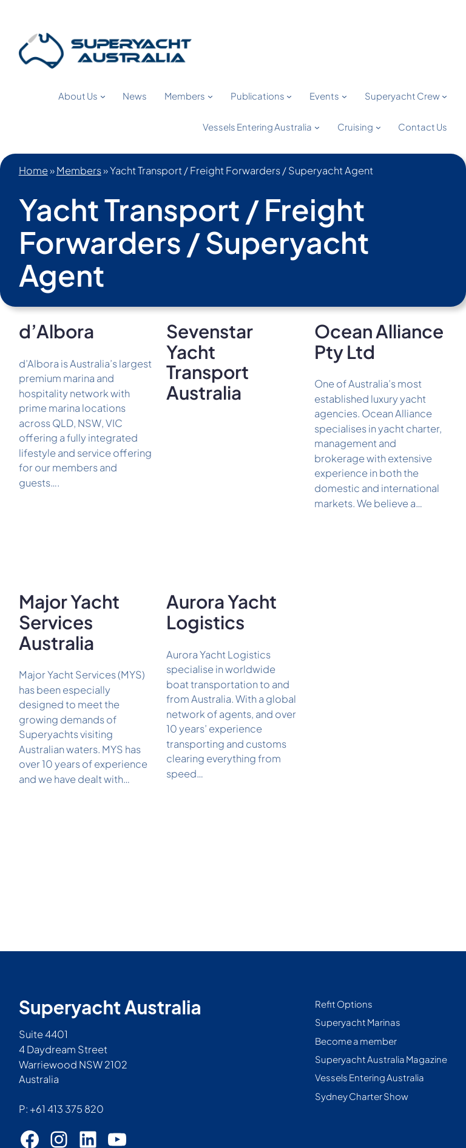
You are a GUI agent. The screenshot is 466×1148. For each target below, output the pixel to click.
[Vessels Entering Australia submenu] (317, 127)
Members (78, 170)
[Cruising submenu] (378, 127)
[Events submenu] (344, 96)
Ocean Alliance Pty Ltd (379, 341)
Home (33, 170)
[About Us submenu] (103, 96)
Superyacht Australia (110, 1007)
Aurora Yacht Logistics (221, 612)
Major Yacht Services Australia (69, 622)
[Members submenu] (210, 96)
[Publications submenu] (289, 96)
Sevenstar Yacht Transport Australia (209, 362)
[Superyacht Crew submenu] (444, 96)
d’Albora (56, 331)
